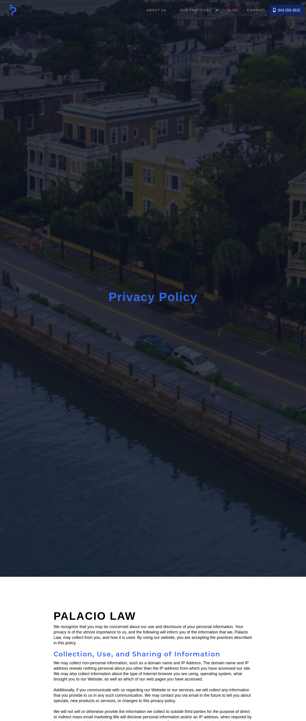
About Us (156, 10)
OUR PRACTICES (193, 10)
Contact (256, 10)
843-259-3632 (286, 10)
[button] (196, 10)
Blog (233, 10)
